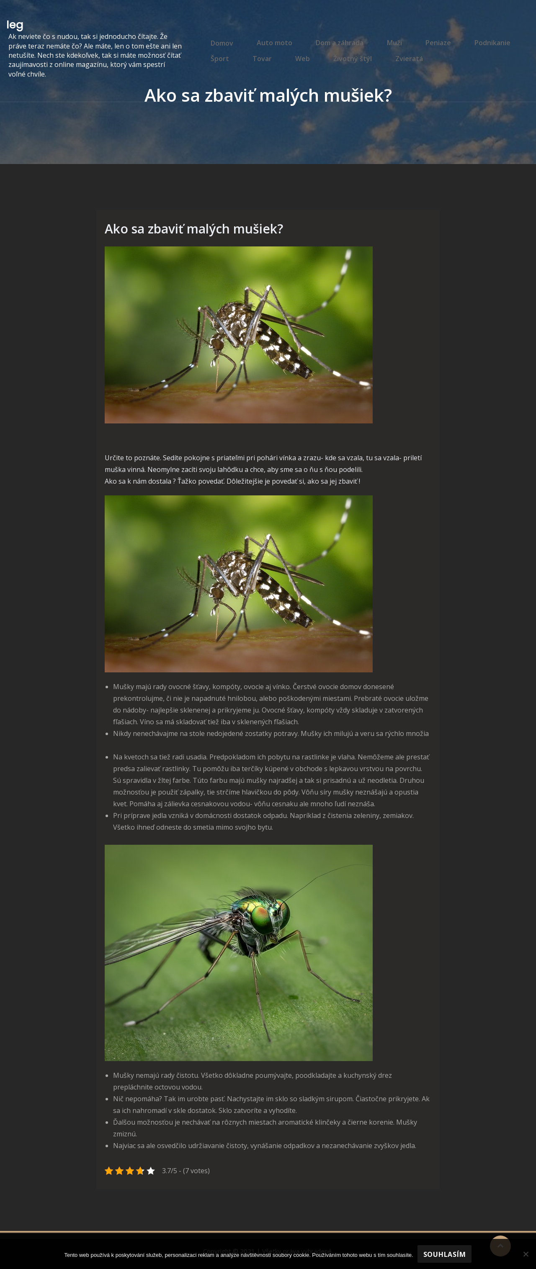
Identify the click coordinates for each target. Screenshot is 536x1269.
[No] (525, 1254)
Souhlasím (444, 1254)
